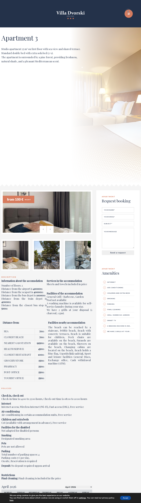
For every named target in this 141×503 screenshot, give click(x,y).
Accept (123, 498)
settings (85, 498)
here (25, 500)
